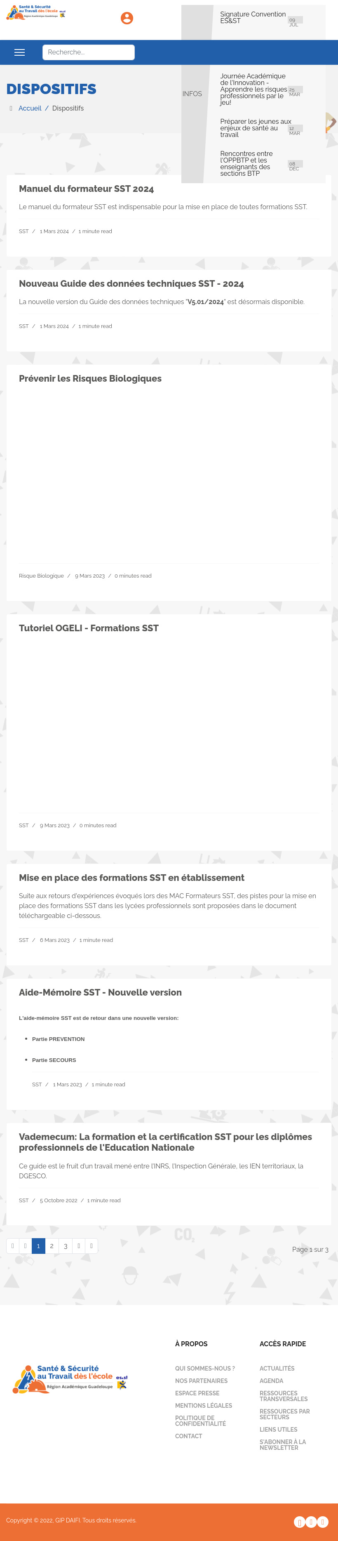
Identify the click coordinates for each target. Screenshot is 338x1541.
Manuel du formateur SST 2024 (86, 188)
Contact (188, 1436)
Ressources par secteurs (285, 1414)
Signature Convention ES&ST (253, 18)
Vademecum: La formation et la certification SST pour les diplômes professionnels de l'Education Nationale (165, 1142)
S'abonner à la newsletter (283, 1445)
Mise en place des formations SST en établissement (131, 877)
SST (24, 231)
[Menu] (19, 52)
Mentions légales (203, 1405)
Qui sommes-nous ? (205, 1368)
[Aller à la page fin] (91, 1246)
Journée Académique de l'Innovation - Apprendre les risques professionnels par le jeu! (254, 89)
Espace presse (197, 1393)
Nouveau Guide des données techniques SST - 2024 (131, 283)
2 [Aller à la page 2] (52, 1246)
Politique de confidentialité (200, 1421)
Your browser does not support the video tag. (169, 466)
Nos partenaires (201, 1381)
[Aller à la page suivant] (78, 1246)
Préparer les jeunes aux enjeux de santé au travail (256, 128)
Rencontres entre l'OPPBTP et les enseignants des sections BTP (247, 164)
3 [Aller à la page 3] (66, 1246)
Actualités (277, 1368)
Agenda (271, 1381)
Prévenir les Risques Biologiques (90, 378)
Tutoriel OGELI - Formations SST (89, 628)
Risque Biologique (41, 576)
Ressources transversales (284, 1396)
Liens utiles (279, 1429)
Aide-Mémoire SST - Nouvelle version (100, 992)
